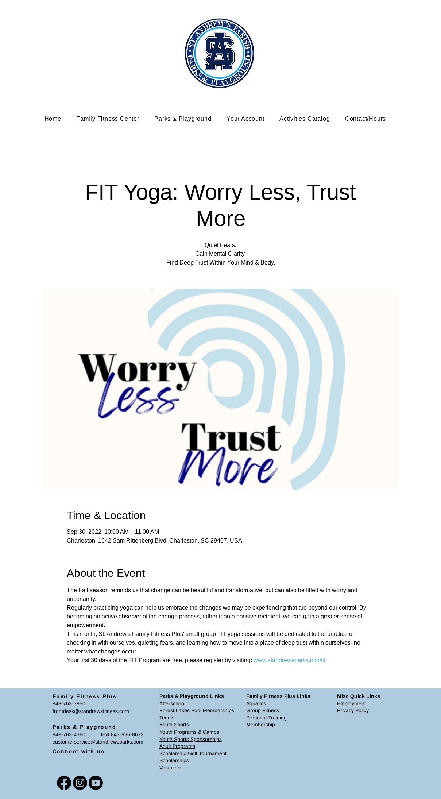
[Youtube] (96, 783)
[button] (113, 118)
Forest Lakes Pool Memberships (196, 710)
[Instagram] (80, 783)
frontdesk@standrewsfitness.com (91, 711)
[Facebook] (64, 783)
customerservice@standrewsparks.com (98, 742)
